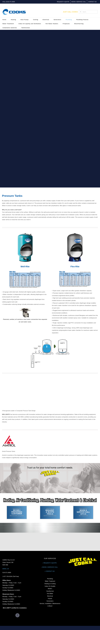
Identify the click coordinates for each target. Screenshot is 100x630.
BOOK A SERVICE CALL (50, 567)
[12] (17, 506)
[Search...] (88, 12)
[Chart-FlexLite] (75, 271)
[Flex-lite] (75, 233)
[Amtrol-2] (9, 435)
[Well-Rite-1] (25, 233)
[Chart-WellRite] (25, 271)
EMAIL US (5, 569)
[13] (50, 506)
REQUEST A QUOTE (50, 563)
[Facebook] (17, 615)
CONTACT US (50, 571)
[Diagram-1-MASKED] (50, 339)
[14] (83, 506)
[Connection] (25, 308)
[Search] (81, 12)
